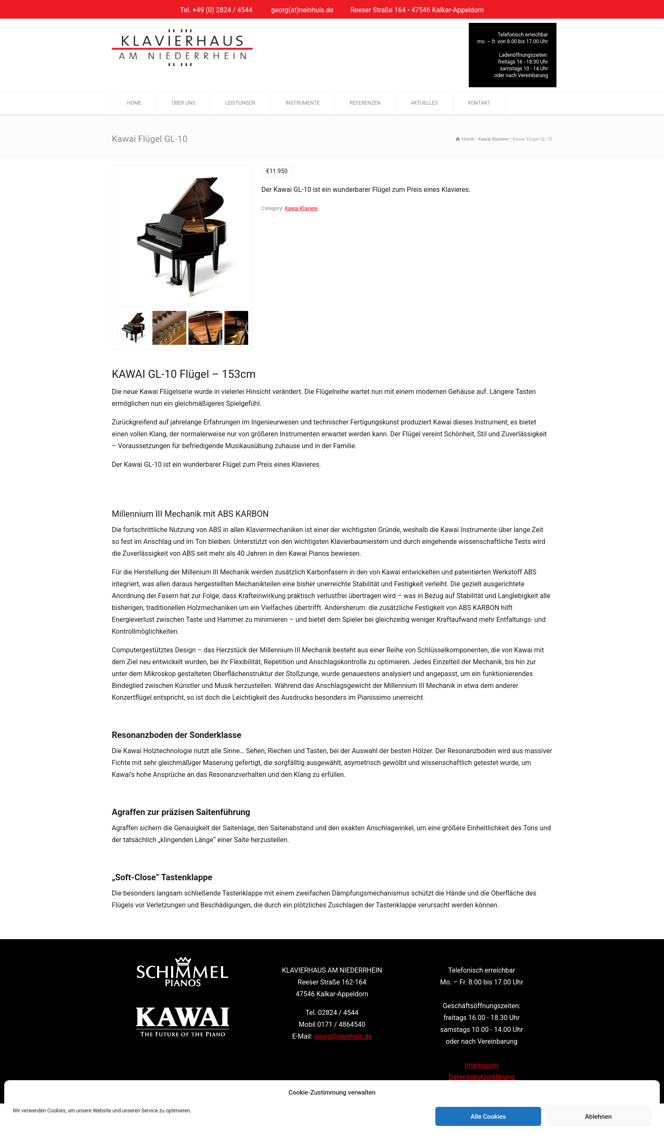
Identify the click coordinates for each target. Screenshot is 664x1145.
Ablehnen (598, 1116)
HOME (134, 103)
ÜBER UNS (183, 103)
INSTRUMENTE (302, 103)
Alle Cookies (488, 1116)
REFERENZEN (365, 103)
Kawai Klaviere (301, 208)
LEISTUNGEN (240, 103)
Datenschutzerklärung (481, 1077)
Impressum (482, 1065)
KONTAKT (479, 103)
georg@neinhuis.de (343, 1036)
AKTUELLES (424, 103)
